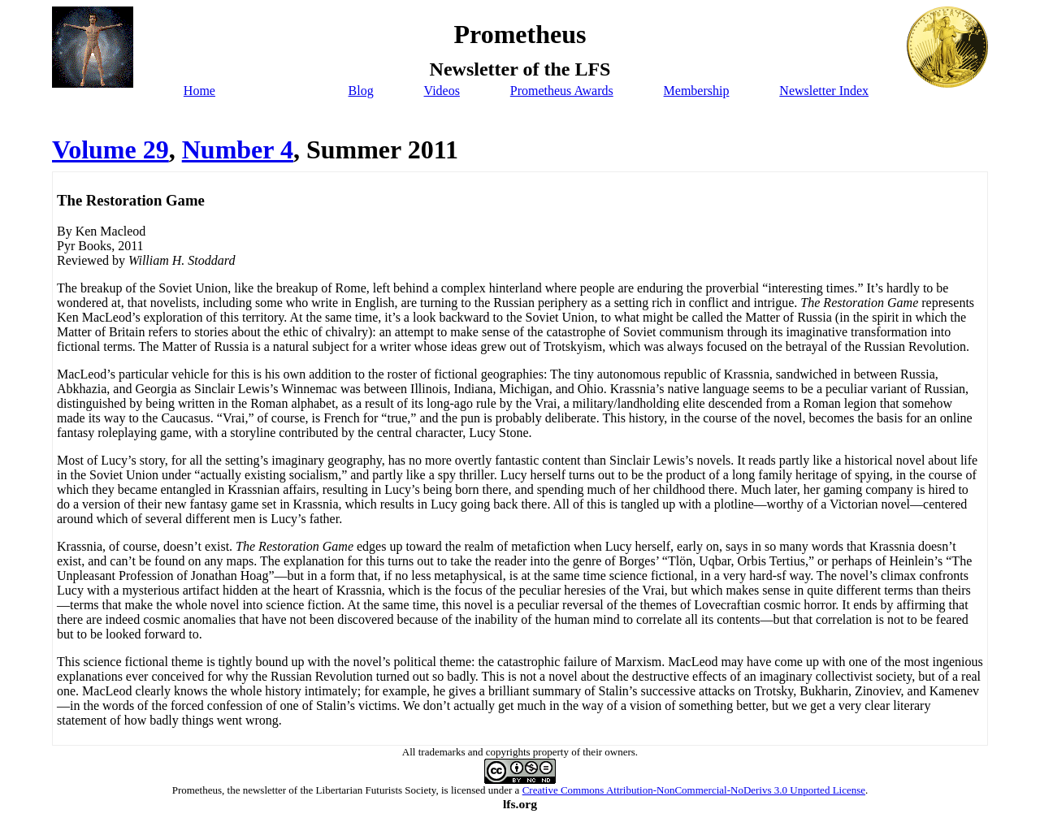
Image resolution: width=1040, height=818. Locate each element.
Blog (361, 90)
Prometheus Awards (561, 90)
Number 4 (237, 149)
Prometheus (197, 790)
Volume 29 (110, 149)
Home (199, 90)
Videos (442, 90)
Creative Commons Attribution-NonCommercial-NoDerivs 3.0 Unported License (693, 790)
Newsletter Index (824, 90)
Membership (697, 90)
